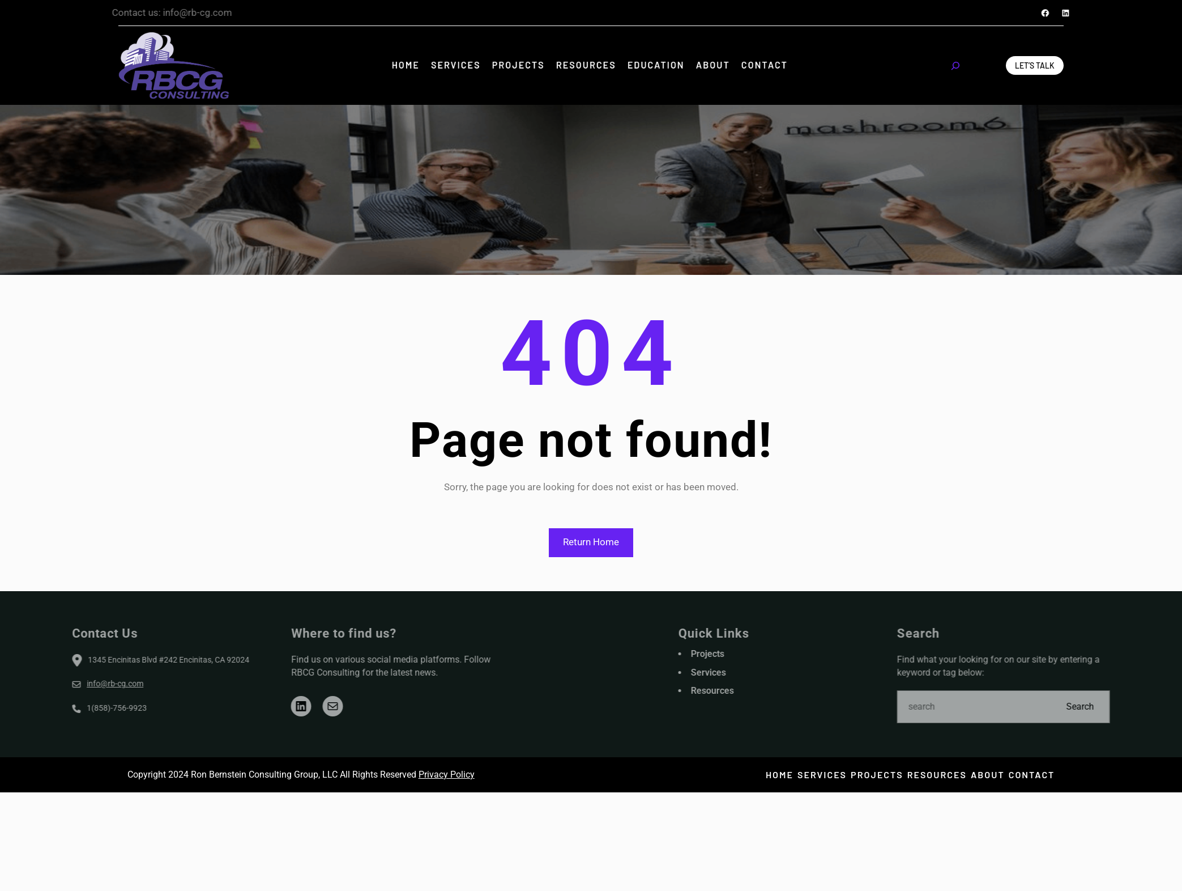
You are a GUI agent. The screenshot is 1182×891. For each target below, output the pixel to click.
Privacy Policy (447, 774)
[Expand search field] (955, 65)
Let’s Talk (1035, 65)
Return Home (591, 542)
